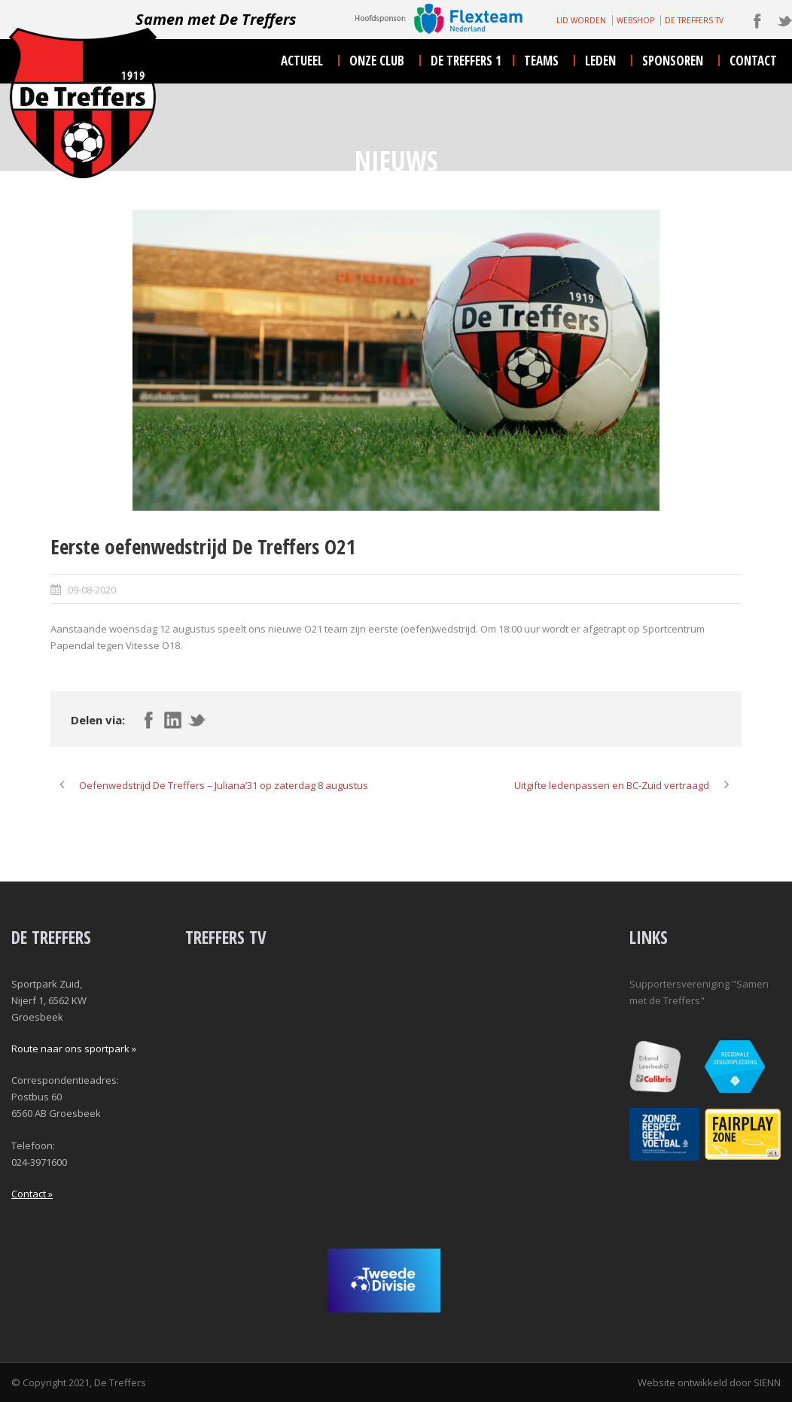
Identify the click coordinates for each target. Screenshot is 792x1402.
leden (600, 60)
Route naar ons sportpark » (73, 1048)
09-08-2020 (92, 589)
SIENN (767, 1382)
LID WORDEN (581, 20)
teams (541, 60)
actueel (302, 60)
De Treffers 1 (466, 60)
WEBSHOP (635, 20)
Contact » (32, 1193)
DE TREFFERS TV (694, 20)
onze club (376, 60)
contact (753, 60)
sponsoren (672, 60)
